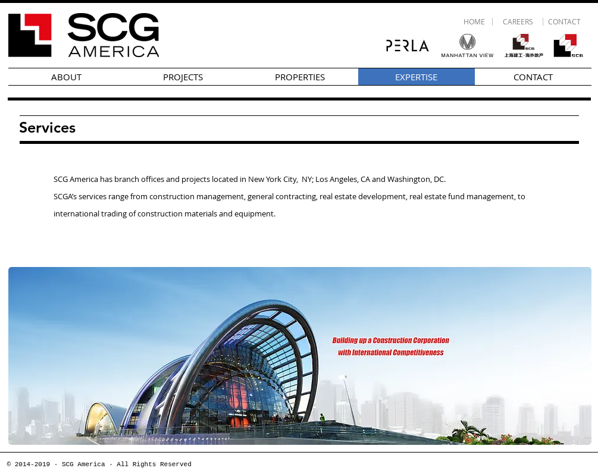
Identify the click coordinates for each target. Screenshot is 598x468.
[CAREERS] (518, 21)
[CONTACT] (564, 21)
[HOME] (474, 21)
